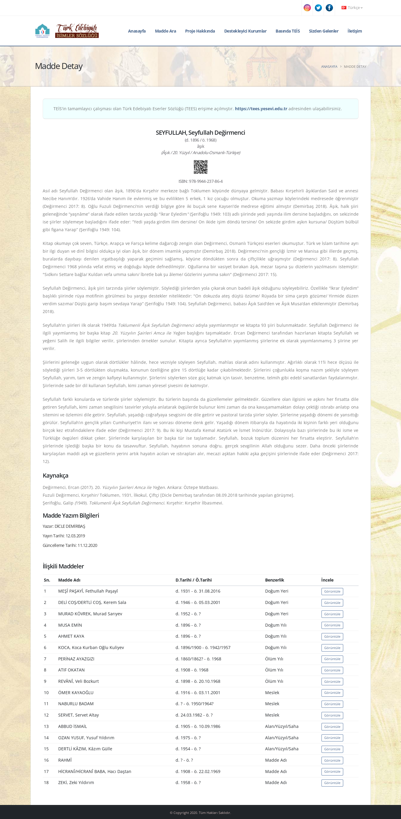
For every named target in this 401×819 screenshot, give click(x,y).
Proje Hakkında (200, 31)
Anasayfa (137, 31)
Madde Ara (165, 31)
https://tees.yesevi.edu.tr (261, 108)
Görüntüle (332, 591)
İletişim (355, 31)
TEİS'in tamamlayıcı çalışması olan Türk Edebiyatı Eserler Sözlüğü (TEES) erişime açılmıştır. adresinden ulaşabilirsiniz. (197, 108)
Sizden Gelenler (324, 31)
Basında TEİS (288, 31)
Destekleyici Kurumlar (245, 31)
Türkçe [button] (352, 7)
